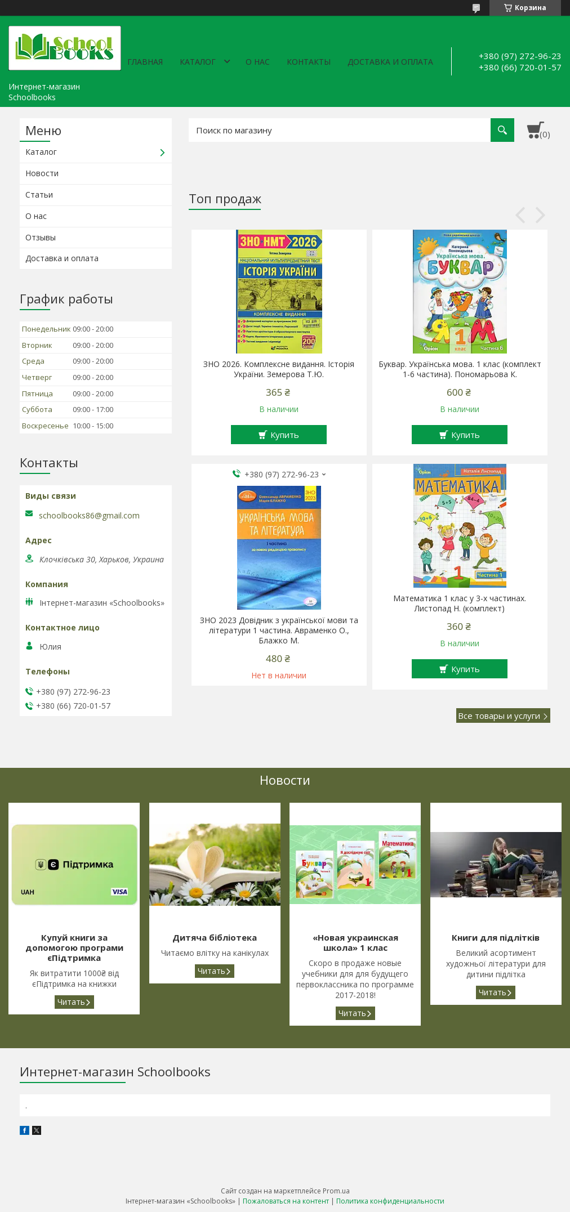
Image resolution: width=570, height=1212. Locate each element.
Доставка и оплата (390, 61)
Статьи (39, 194)
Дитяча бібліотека (214, 937)
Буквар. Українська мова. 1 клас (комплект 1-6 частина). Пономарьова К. (459, 369)
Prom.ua (336, 1191)
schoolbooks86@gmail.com (89, 516)
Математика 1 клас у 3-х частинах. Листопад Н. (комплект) (459, 603)
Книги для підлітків (496, 937)
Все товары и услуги (499, 715)
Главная (145, 61)
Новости (42, 173)
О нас (258, 61)
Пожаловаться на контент (286, 1201)
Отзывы (40, 237)
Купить (284, 434)
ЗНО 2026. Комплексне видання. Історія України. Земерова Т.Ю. (278, 369)
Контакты (309, 61)
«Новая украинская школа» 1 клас (355, 942)
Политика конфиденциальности (390, 1201)
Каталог (198, 61)
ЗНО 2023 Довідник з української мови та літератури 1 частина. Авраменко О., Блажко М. (279, 630)
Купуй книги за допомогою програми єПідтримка (74, 947)
